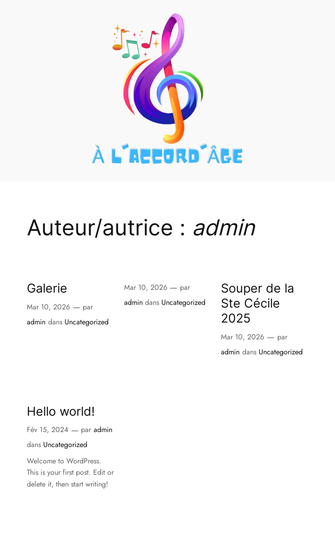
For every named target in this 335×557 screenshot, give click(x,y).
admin (36, 322)
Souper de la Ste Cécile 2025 (257, 303)
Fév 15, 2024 (47, 429)
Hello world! (61, 411)
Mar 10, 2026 (48, 307)
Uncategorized (87, 322)
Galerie (47, 288)
